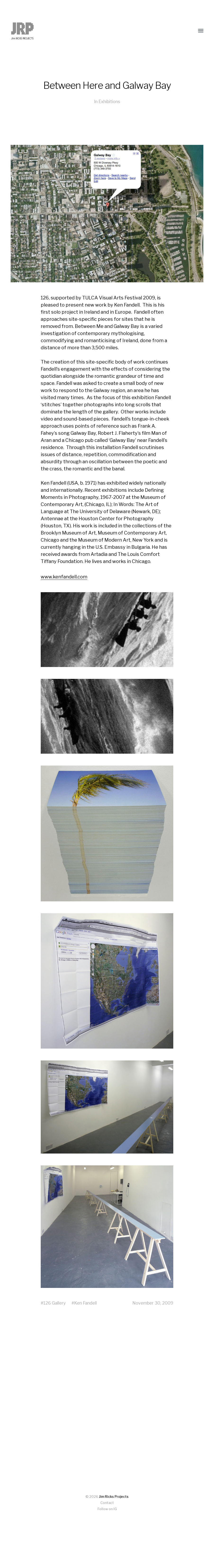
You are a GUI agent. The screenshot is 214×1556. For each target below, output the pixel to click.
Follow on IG (107, 1509)
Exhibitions (109, 101)
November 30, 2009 (152, 1303)
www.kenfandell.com (64, 577)
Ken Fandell (85, 1303)
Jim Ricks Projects (114, 1497)
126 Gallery (54, 1303)
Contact (107, 1503)
